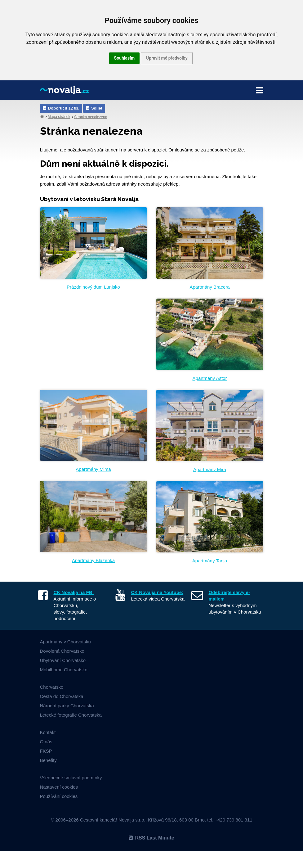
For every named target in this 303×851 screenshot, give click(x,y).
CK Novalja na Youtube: (157, 592)
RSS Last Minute (151, 837)
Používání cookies (59, 796)
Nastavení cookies (59, 787)
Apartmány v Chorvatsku (65, 641)
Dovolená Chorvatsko (62, 651)
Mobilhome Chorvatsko (63, 669)
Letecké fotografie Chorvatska (71, 715)
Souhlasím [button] (124, 58)
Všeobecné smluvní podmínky (71, 777)
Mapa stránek (59, 117)
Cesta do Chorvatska (61, 696)
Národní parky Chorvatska (67, 705)
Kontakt (48, 732)
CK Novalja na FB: (74, 592)
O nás (46, 741)
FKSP (46, 751)
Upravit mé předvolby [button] (166, 58)
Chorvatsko (52, 687)
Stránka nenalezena (90, 117)
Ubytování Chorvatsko (63, 660)
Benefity (48, 760)
